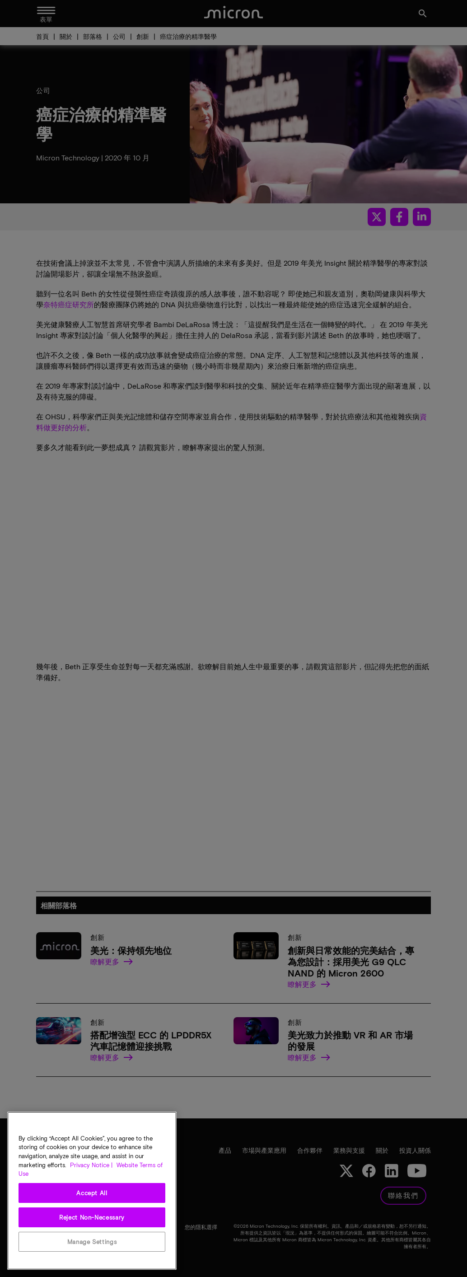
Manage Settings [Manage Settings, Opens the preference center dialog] (92, 1241)
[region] (92, 1191)
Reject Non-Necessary (92, 1217)
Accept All (91, 1193)
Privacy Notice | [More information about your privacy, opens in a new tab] (91, 1165)
